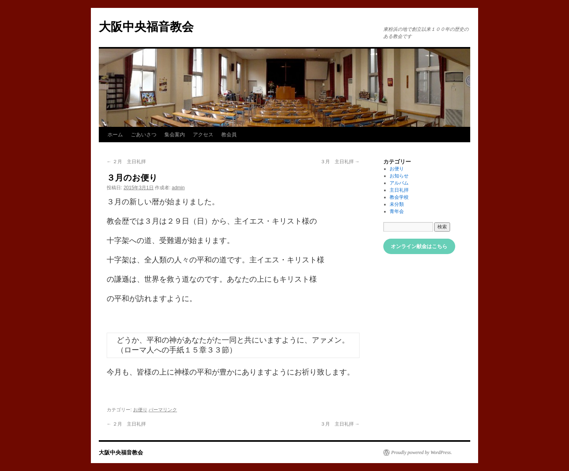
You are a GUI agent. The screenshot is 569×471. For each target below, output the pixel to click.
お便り (140, 410)
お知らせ (399, 176)
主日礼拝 (399, 190)
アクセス (203, 135)
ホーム (115, 135)
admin (178, 187)
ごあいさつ (143, 135)
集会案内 (174, 135)
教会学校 (399, 197)
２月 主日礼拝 (126, 161)
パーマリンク (163, 410)
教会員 (229, 135)
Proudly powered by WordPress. (421, 452)
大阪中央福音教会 (146, 26)
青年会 (397, 211)
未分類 (397, 204)
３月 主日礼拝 (340, 161)
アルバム (399, 183)
